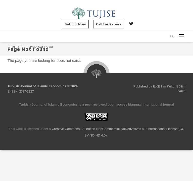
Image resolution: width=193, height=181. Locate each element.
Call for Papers (108, 24)
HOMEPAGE (15, 47)
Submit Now (75, 24)
